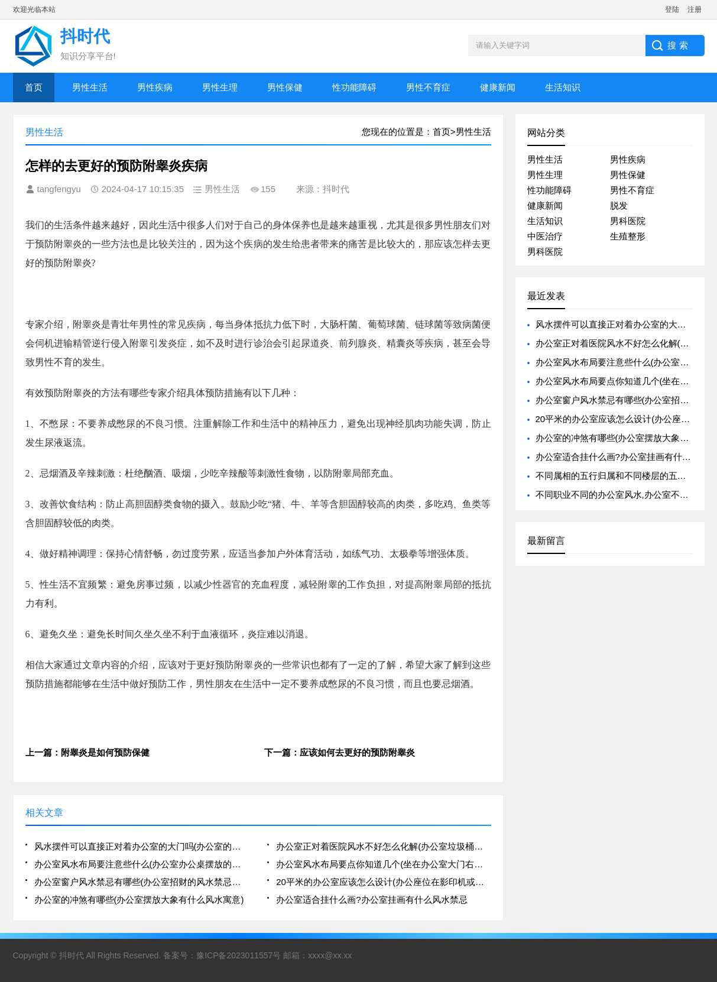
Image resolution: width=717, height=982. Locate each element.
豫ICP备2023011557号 (238, 955)
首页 (34, 87)
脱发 (619, 205)
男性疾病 (155, 87)
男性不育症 (428, 87)
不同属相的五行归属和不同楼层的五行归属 (620, 476)
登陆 (672, 9)
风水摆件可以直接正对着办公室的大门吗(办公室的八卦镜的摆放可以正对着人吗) (141, 846)
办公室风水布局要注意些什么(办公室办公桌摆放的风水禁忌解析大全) (141, 864)
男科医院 (627, 221)
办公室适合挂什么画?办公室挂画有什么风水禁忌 (371, 900)
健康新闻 (497, 87)
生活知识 (562, 87)
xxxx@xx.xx (330, 955)
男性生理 (220, 87)
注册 (694, 9)
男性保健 (285, 87)
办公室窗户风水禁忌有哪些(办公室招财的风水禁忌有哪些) (141, 882)
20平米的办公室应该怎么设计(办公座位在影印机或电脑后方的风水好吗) (383, 882)
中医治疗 (545, 236)
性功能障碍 (354, 87)
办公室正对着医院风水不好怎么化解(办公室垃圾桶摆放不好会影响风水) (383, 846)
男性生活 (90, 87)
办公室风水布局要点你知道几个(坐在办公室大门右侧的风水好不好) (383, 864)
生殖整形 (627, 236)
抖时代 (71, 955)
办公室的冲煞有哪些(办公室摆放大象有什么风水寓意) (139, 900)
